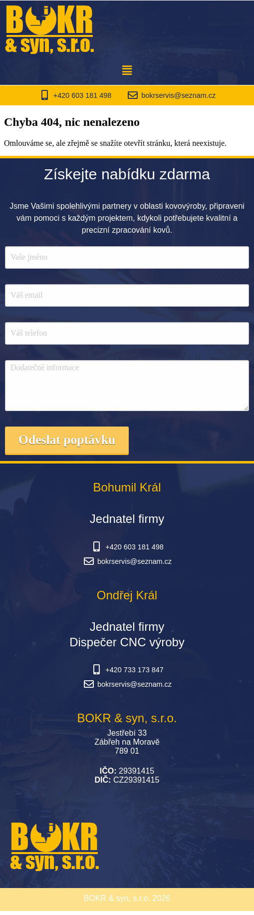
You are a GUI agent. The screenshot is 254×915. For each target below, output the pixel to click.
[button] (126, 70)
